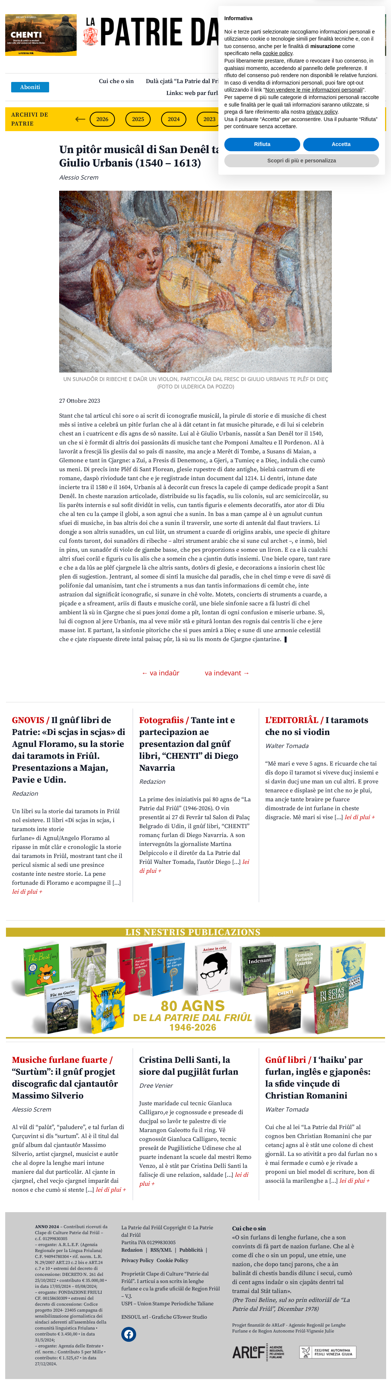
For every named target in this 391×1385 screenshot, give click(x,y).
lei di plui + (27, 892)
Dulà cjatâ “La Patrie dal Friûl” (187, 81)
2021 (281, 119)
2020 (317, 119)
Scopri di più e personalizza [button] (301, 1364)
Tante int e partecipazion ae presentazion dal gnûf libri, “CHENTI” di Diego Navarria (188, 744)
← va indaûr (161, 672)
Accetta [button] (341, 1348)
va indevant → (227, 672)
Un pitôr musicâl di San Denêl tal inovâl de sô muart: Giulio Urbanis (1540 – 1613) (192, 156)
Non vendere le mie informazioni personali (313, 1294)
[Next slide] (374, 119)
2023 (209, 119)
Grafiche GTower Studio (179, 1317)
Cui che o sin (116, 81)
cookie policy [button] (277, 1258)
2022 (245, 119)
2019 (352, 119)
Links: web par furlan (195, 93)
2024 (174, 119)
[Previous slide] (80, 119)
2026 (102, 119)
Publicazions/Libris (266, 81)
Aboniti (30, 87)
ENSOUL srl (134, 1317)
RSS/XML (161, 1250)
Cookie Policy (172, 1260)
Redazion (132, 1250)
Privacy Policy (137, 1260)
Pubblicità (191, 1250)
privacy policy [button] (322, 1316)
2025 (138, 119)
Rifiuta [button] (262, 1348)
